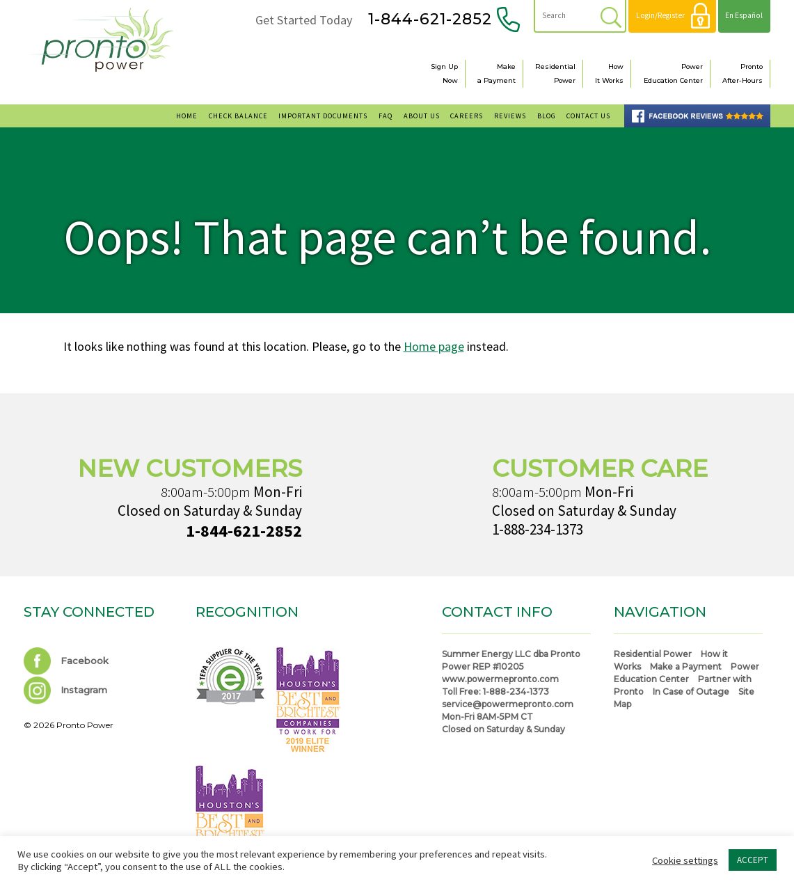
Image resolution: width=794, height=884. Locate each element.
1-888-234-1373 (537, 529)
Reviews (510, 115)
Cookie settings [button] (685, 860)
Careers (466, 115)
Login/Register (660, 15)
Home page (434, 346)
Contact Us (588, 115)
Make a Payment (686, 666)
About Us (422, 115)
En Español (744, 15)
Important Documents (322, 115)
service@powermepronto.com (507, 704)
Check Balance (238, 115)
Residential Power (653, 654)
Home (187, 115)
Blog (546, 115)
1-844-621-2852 (430, 19)
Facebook (66, 660)
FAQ (385, 115)
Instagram (65, 689)
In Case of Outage (691, 691)
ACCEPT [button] (752, 860)
